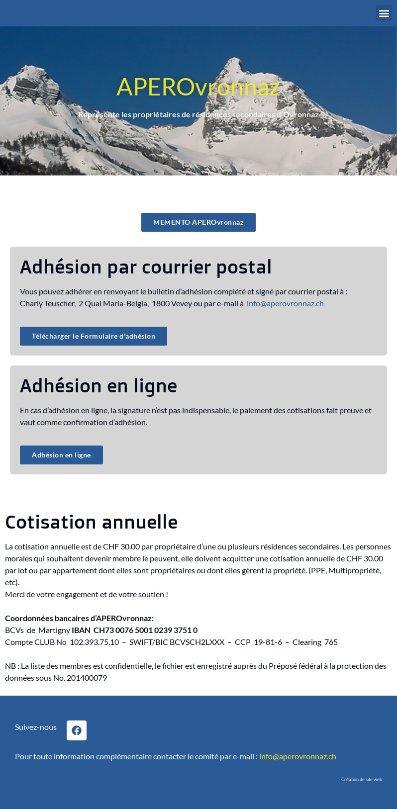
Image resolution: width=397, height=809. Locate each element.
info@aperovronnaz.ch (285, 303)
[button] (384, 13)
